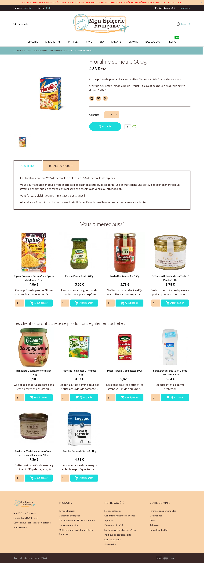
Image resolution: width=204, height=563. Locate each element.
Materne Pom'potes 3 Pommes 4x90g (79, 372)
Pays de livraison (67, 510)
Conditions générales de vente (119, 515)
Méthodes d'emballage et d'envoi (120, 530)
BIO (102, 41)
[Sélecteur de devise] (49, 8)
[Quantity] (19, 303)
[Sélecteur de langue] (28, 8)
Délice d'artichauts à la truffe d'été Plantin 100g (170, 277)
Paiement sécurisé (113, 525)
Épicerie (33, 41)
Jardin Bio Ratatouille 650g (125, 276)
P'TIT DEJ (73, 41)
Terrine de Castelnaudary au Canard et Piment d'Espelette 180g (34, 453)
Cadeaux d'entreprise (69, 515)
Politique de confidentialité (117, 534)
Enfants (116, 41)
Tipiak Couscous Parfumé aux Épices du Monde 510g (34, 277)
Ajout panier (105, 126)
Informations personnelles (163, 510)
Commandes (156, 515)
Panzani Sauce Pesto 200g (79, 276)
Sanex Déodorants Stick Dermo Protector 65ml (170, 372)
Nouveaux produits (68, 525)
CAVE (89, 41)
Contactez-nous (112, 539)
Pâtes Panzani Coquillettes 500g (124, 370)
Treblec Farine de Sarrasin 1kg (79, 451)
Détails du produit (61, 166)
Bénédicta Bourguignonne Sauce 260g (33, 372)
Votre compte (160, 502)
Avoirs (153, 520)
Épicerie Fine (53, 41)
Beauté (133, 41)
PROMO (173, 40)
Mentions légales (112, 510)
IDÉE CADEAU (154, 40)
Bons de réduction (159, 530)
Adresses (154, 525)
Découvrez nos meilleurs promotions (77, 520)
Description (27, 166)
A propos (108, 520)
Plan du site (110, 544)
